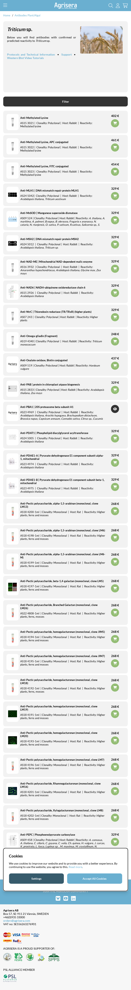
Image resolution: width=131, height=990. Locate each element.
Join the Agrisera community (65, 891)
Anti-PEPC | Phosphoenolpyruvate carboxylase (47, 834)
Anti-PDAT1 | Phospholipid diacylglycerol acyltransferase (54, 433)
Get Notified (115, 409)
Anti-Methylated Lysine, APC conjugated (44, 142)
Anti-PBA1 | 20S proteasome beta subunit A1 (46, 407)
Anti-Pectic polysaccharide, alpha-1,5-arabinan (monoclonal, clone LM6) (62, 530)
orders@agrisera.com (16, 920)
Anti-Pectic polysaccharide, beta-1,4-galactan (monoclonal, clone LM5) (62, 581)
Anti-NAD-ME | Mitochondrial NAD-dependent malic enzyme (56, 261)
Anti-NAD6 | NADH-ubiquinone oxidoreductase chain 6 (52, 287)
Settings (36, 878)
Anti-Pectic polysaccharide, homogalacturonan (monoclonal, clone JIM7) (62, 656)
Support (66, 54)
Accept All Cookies (95, 878)
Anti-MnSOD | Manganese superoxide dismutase (49, 213)
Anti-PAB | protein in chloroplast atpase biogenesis (50, 384)
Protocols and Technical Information (31, 54)
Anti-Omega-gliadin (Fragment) (39, 336)
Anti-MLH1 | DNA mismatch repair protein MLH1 (49, 190)
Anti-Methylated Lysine (34, 117)
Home (6, 15)
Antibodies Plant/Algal (27, 15)
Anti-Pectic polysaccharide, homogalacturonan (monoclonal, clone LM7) (62, 759)
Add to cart (115, 588)
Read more (75, 867)
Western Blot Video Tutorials (25, 58)
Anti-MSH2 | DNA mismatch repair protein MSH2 (49, 239)
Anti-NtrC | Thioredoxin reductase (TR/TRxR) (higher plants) (56, 311)
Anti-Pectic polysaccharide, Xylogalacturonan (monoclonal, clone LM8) (61, 810)
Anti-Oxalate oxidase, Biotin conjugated (43, 360)
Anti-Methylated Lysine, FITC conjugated (44, 166)
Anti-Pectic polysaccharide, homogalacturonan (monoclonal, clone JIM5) (62, 631)
